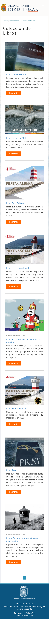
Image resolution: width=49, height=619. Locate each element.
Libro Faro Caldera (15, 203)
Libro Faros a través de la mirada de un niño (23, 341)
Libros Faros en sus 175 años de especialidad (22, 539)
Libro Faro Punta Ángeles (18, 268)
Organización (14, 21)
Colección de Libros (28, 21)
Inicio (6, 21)
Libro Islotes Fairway (16, 408)
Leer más (13, 93)
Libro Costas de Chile (16, 138)
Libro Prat (11, 470)
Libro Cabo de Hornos (17, 74)
